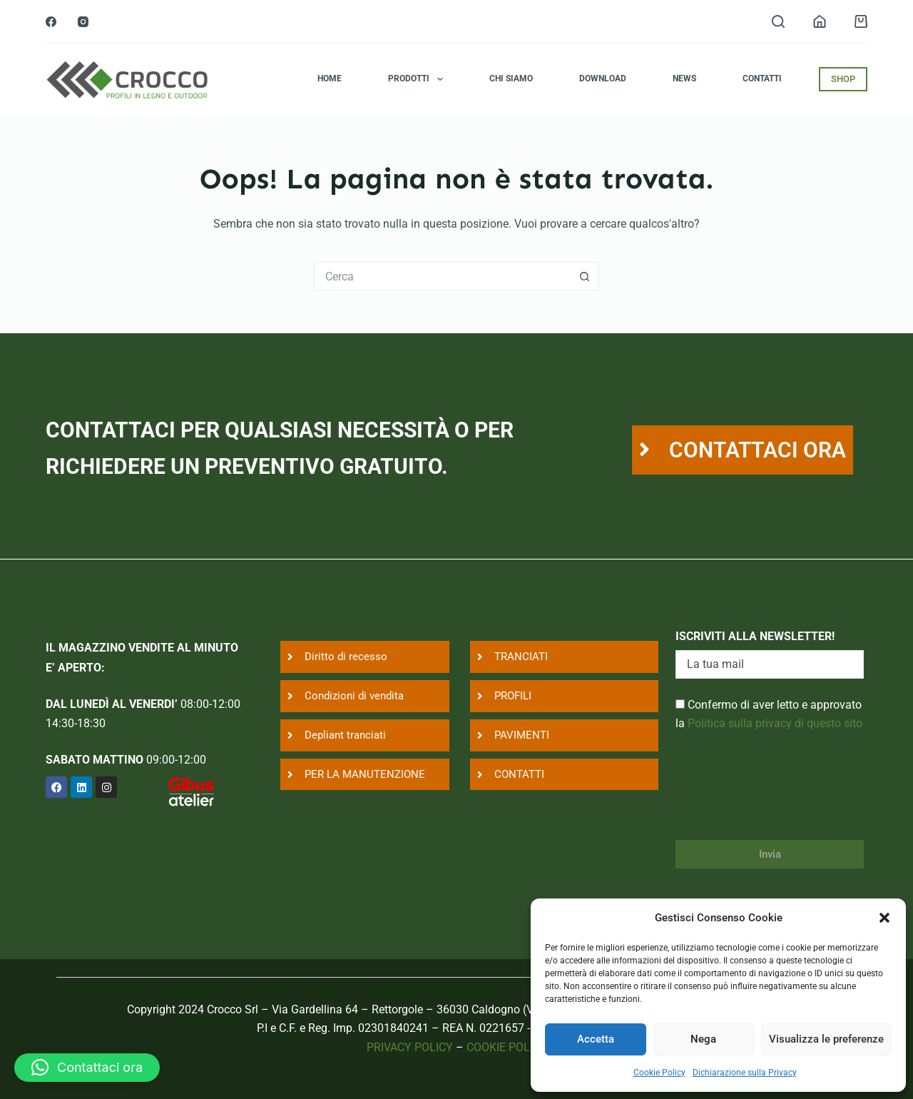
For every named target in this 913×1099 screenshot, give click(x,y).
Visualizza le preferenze (826, 1039)
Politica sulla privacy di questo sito (775, 723)
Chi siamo (511, 78)
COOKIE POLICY (506, 1047)
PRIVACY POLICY (410, 1047)
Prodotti (418, 79)
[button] (884, 918)
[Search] (778, 21)
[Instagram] (83, 21)
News (684, 78)
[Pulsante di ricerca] (585, 276)
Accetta (595, 1039)
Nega (703, 1039)
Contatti (762, 78)
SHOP (843, 79)
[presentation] (783, 795)
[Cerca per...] (442, 276)
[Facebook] (51, 21)
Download (602, 78)
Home (329, 78)
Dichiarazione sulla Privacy (745, 1073)
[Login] (819, 21)
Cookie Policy (659, 1073)
